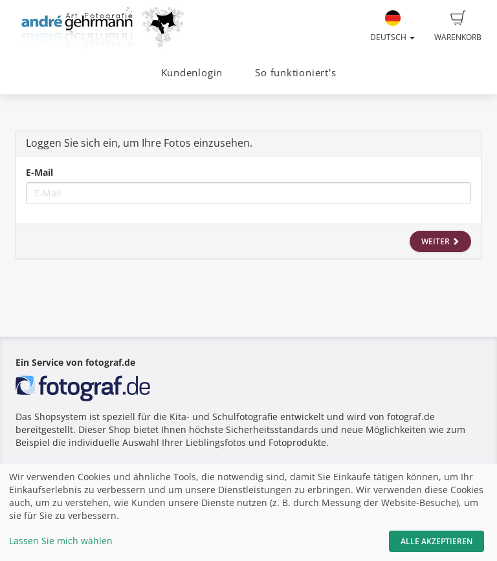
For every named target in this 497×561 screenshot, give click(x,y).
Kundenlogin (192, 72)
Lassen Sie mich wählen (61, 541)
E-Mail (39, 172)
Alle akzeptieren (436, 541)
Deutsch (392, 26)
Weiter (440, 241)
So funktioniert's (295, 72)
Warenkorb (457, 26)
